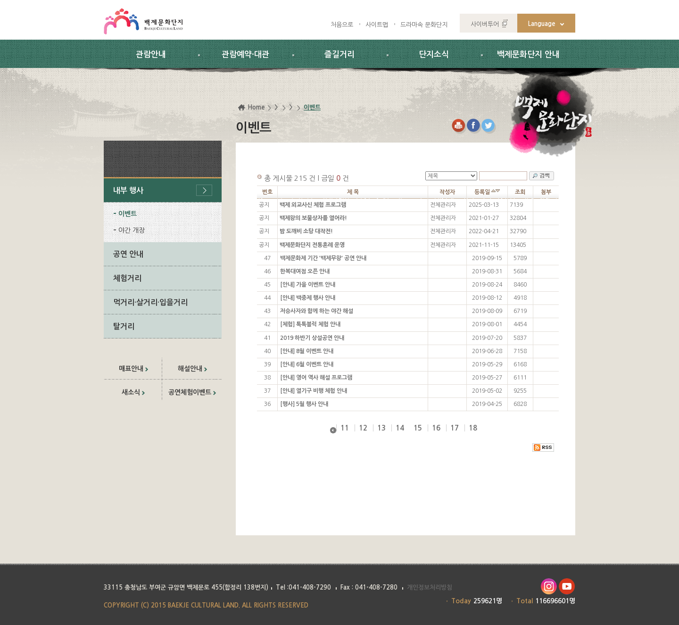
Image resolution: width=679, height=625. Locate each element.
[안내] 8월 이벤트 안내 (306, 351)
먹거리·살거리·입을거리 (150, 302)
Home (256, 107)
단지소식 (434, 55)
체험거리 (127, 278)
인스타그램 (548, 586)
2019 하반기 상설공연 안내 (312, 338)
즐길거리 (339, 55)
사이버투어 (485, 24)
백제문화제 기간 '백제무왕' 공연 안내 (323, 258)
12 (363, 427)
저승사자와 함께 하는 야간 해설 (316, 311)
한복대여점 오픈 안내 (305, 271)
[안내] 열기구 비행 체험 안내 (313, 391)
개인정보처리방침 (429, 587)
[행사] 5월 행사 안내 (304, 404)
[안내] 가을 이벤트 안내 (307, 284)
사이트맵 (376, 25)
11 (344, 427)
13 (381, 427)
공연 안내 (128, 254)
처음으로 (342, 25)
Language (541, 24)
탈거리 (123, 326)
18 (473, 427)
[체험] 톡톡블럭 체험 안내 (310, 324)
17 (454, 427)
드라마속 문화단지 (423, 25)
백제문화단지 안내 (528, 55)
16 (436, 427)
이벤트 (127, 214)
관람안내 (151, 55)
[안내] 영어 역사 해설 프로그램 (316, 377)
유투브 (567, 586)
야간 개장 (131, 230)
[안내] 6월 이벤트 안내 (306, 364)
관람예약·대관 (245, 55)
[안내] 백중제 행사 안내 (307, 298)
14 (400, 427)
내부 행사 (128, 190)
